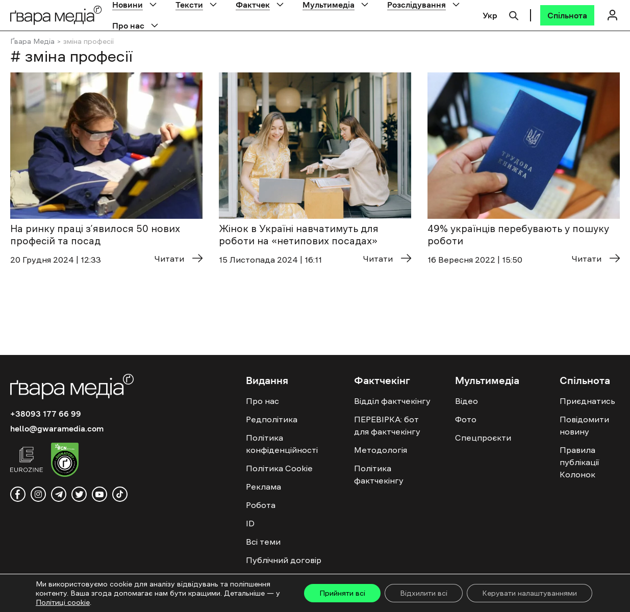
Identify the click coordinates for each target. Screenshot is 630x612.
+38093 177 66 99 (45, 414)
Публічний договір (283, 560)
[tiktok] (120, 494)
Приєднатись (587, 401)
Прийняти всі (342, 593)
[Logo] (56, 15)
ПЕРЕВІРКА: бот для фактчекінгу (387, 425)
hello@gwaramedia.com (57, 428)
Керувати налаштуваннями (529, 593)
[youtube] (99, 494)
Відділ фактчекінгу (392, 401)
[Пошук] (514, 14)
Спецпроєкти (483, 438)
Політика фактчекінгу (379, 474)
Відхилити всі (423, 593)
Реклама (263, 486)
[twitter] (79, 494)
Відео (466, 401)
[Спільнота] (567, 15)
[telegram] (58, 494)
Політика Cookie (279, 468)
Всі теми (263, 542)
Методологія (380, 450)
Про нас (128, 25)
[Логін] (612, 15)
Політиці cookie (63, 602)
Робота (260, 505)
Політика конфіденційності (282, 444)
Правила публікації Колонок (579, 462)
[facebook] (18, 494)
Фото (465, 419)
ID (250, 523)
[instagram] (38, 494)
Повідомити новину (584, 425)
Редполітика (271, 419)
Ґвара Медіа (32, 41)
